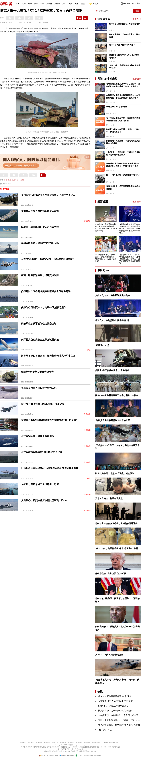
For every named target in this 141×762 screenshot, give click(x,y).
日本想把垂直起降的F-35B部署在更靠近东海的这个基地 (49, 468)
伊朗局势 (87, 494)
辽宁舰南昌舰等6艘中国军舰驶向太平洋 (41, 452)
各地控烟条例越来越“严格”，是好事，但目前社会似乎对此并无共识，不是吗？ (123, 85)
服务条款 (47, 742)
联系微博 (63, 742)
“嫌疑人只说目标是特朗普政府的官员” (113, 420)
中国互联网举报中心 (67, 755)
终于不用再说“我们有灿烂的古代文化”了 (123, 175)
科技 (70, 3)
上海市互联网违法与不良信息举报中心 (88, 755)
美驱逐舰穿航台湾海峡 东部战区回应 (40, 243)
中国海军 (87, 430)
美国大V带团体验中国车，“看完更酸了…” (114, 370)
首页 (18, 3)
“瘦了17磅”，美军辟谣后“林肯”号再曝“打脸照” (124, 66)
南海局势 (87, 221)
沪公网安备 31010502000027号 (49, 755)
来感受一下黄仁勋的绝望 (116, 107)
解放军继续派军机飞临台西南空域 (38, 323)
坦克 (9, 180)
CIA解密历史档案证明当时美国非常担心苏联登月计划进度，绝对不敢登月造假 (122, 164)
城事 (76, 3)
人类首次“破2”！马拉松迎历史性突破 (112, 295)
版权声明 (39, 742)
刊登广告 (55, 742)
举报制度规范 (96, 742)
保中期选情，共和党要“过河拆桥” (111, 573)
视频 (83, 3)
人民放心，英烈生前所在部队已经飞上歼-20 (44, 500)
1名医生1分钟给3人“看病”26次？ (113, 706)
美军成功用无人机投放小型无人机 (38, 387)
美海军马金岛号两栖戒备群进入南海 (40, 211)
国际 (36, 3)
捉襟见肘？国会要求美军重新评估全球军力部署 (45, 291)
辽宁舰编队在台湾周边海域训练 (37, 436)
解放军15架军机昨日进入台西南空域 (40, 227)
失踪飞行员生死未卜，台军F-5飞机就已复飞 (43, 307)
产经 (64, 3)
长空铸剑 (87, 511)
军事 (42, 3)
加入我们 (71, 742)
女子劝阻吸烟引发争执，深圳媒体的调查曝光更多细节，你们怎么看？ (123, 119)
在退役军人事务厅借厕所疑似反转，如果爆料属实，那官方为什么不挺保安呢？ (123, 96)
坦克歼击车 (16, 180)
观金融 (57, 3)
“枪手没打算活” (102, 345)
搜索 (137, 11)
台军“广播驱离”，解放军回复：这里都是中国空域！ (48, 259)
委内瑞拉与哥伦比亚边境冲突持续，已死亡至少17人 (48, 195)
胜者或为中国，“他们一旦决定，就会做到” (124, 35)
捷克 (5, 180)
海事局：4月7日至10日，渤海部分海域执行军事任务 (48, 355)
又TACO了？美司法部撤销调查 (109, 654)
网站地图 (79, 742)
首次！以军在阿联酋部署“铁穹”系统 (115, 696)
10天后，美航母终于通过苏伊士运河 (40, 484)
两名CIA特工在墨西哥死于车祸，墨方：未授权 (116, 395)
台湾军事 (87, 414)
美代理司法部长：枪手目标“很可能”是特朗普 (119, 725)
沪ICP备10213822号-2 (27, 747)
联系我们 (23, 742)
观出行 (49, 3)
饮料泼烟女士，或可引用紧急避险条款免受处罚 (123, 187)
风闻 (24, 3)
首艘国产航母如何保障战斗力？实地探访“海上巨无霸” (49, 420)
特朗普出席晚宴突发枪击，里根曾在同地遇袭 (124, 56)
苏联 (22, 180)
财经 (30, 3)
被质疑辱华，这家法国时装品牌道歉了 (116, 710)
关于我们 (31, 742)
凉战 (88, 350)
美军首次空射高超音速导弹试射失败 (40, 339)
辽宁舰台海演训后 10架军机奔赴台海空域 (42, 404)
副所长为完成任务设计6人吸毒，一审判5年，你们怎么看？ (123, 130)
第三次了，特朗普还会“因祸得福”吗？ (125, 24)
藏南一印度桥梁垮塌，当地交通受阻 (40, 275)
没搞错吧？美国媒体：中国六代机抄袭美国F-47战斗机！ (123, 142)
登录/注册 (136, 3)
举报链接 (87, 742)
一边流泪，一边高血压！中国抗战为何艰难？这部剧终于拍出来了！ (123, 153)
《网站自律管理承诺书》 (110, 742)
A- (24, 22)
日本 (88, 478)
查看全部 (137, 19)
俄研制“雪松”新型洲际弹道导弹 (37, 371)
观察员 (94, 3)
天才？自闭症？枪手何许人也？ (122, 45)
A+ (30, 22)
